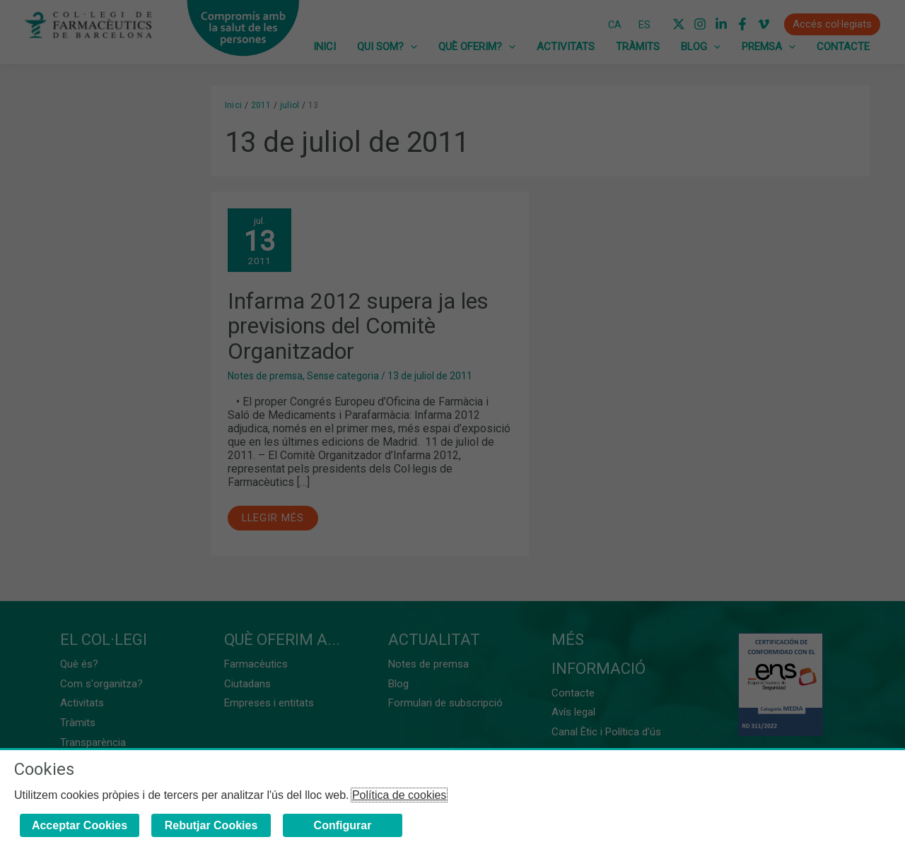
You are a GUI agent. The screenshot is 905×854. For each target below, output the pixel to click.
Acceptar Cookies (79, 825)
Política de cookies (399, 795)
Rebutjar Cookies (211, 825)
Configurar (343, 825)
